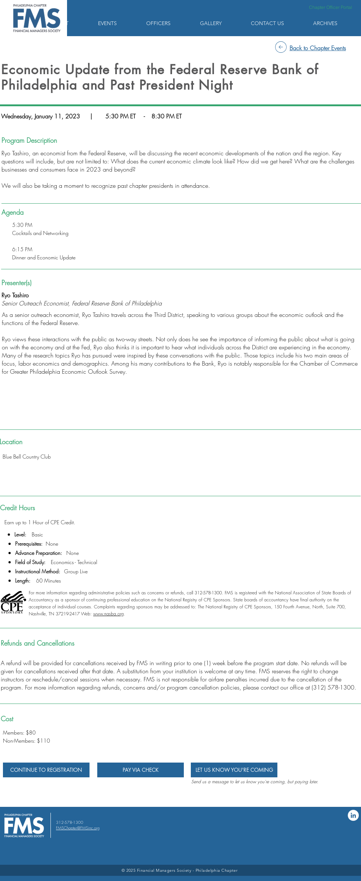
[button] (68, 23)
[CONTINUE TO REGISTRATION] (46, 770)
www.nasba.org (108, 614)
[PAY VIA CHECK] (140, 770)
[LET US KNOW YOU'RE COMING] (234, 770)
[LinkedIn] (353, 815)
